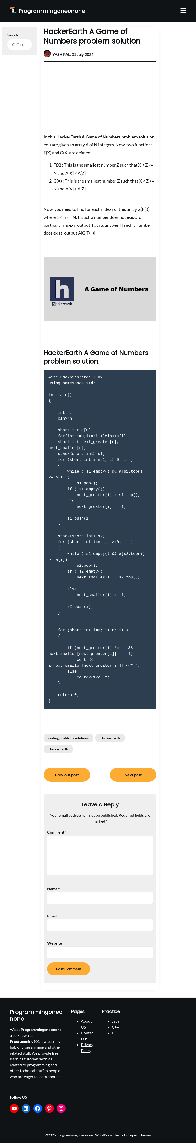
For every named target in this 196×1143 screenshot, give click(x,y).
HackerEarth (110, 738)
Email (53, 916)
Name (53, 888)
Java (115, 1021)
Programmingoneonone (51, 11)
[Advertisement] (100, 97)
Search (12, 35)
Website (54, 943)
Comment (57, 832)
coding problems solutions (68, 738)
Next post (133, 774)
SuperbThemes (139, 1135)
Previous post (67, 774)
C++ (115, 1027)
